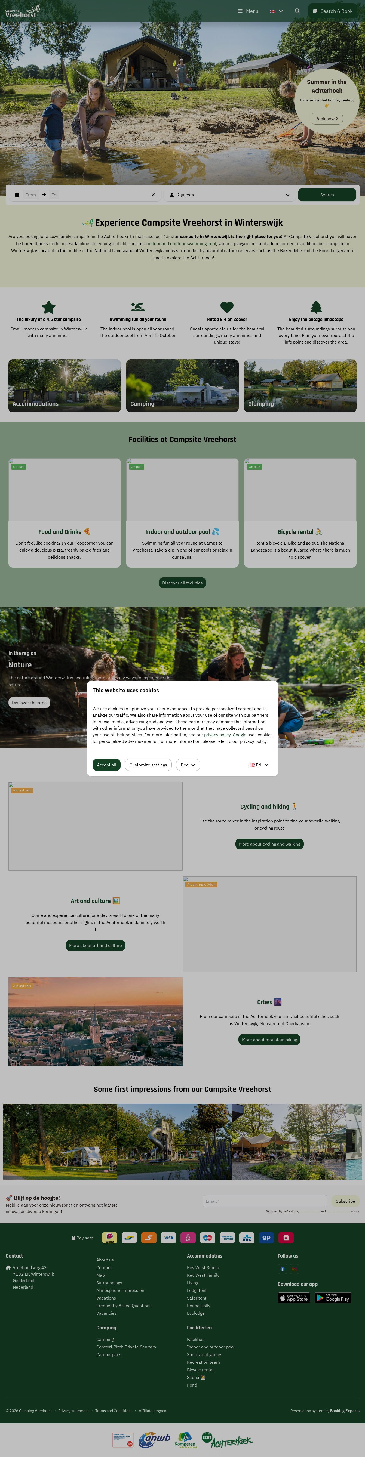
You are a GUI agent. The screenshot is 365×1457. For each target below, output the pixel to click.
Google (239, 734)
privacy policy (217, 734)
